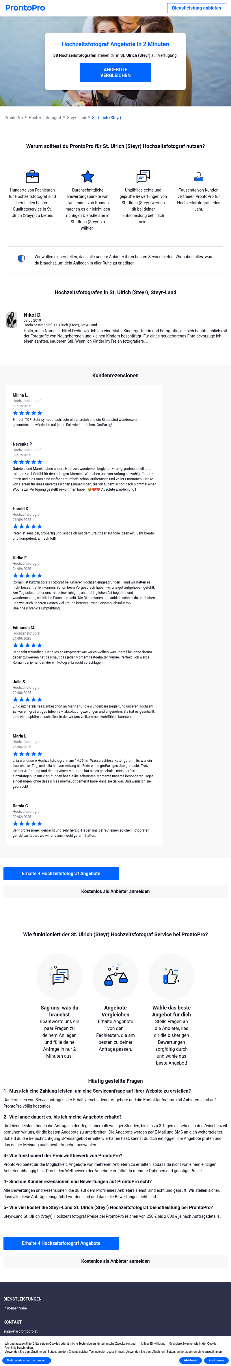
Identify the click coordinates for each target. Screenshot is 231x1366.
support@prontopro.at (20, 1331)
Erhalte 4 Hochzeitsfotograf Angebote (61, 873)
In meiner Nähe (15, 1308)
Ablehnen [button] (190, 1360)
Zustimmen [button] (216, 1360)
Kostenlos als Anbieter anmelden (115, 891)
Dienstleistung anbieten (196, 8)
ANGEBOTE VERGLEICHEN (115, 72)
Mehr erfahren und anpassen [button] (26, 1360)
